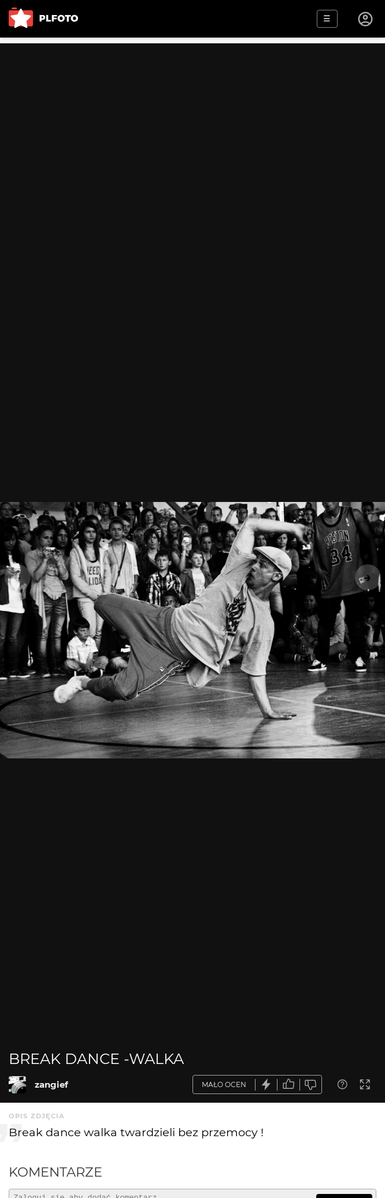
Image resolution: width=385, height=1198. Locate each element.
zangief (51, 1084)
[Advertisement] (192, 124)
